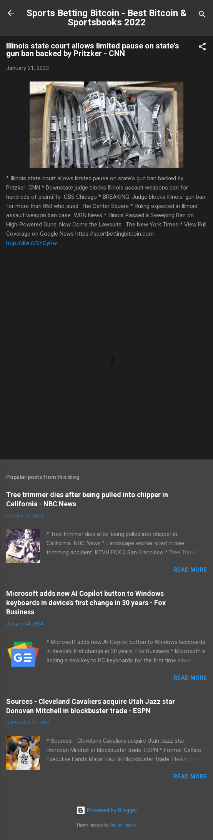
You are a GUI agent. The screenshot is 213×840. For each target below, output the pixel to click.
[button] (202, 48)
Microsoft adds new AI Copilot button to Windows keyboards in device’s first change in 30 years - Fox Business (86, 602)
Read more (190, 569)
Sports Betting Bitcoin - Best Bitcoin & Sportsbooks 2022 (106, 18)
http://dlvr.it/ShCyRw (31, 243)
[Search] (202, 15)
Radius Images (123, 825)
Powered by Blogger (106, 810)
